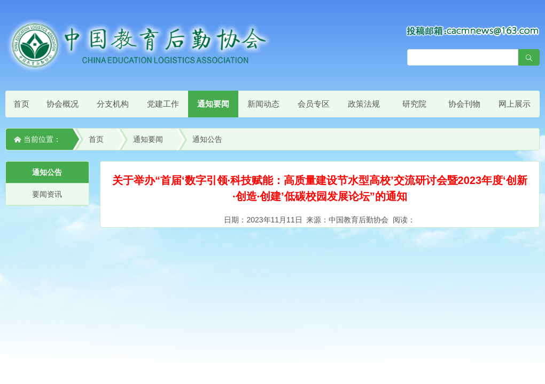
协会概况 (62, 103)
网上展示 (515, 103)
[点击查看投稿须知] (473, 30)
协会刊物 (464, 103)
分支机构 (113, 103)
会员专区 (314, 103)
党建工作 (163, 103)
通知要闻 (213, 103)
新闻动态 (263, 103)
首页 (21, 103)
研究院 (414, 103)
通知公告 (207, 139)
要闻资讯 (47, 194)
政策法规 (364, 103)
